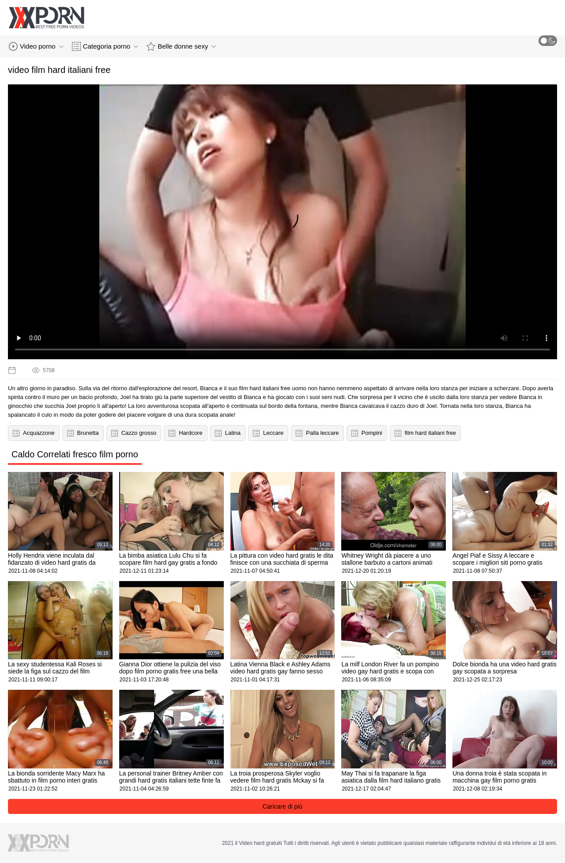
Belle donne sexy (181, 46)
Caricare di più (282, 806)
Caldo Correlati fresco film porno (74, 454)
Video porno (36, 46)
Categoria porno (105, 46)
